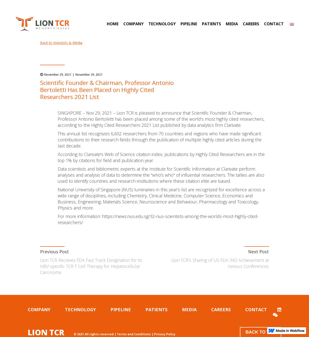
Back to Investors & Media (61, 42)
